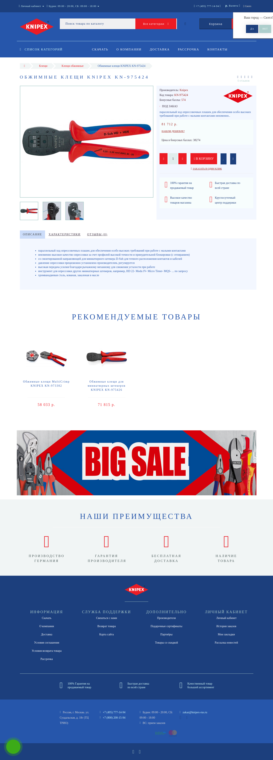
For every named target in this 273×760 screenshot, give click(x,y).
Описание (32, 234)
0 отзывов (244, 80)
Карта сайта (106, 634)
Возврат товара (106, 626)
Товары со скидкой (166, 642)
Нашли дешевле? (173, 131)
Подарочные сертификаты (166, 626)
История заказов (226, 626)
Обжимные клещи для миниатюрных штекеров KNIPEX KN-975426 (107, 385)
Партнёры (166, 634)
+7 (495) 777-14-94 (114, 712)
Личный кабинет (226, 618)
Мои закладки (226, 634)
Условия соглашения (46, 642)
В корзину (204, 158)
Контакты (220, 49)
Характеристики (64, 234)
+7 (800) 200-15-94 (114, 717)
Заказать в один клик (207, 168)
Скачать (100, 49)
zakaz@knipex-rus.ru (195, 712)
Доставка (161, 49)
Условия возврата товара (47, 650)
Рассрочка (190, 49)
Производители (166, 618)
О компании (129, 49)
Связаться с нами (106, 618)
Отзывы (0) (97, 234)
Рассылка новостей (226, 642)
